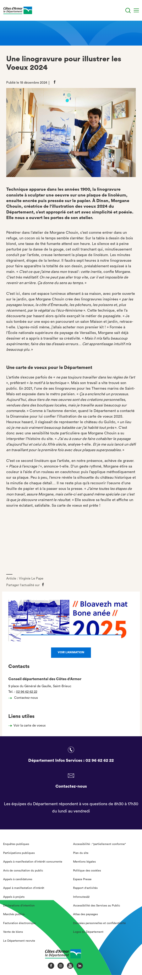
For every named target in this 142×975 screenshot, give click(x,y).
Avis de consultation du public (23, 870)
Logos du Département (88, 931)
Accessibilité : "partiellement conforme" (99, 844)
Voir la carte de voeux (29, 725)
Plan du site (80, 853)
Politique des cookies (87, 870)
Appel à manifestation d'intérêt (23, 888)
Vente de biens (13, 931)
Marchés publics (13, 914)
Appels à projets (13, 896)
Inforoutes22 (81, 896)
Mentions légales (84, 861)
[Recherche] (128, 10)
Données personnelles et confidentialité (99, 923)
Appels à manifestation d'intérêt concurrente (32, 861)
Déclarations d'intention (19, 905)
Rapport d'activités (85, 888)
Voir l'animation (71, 652)
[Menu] (136, 10)
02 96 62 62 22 (26, 691)
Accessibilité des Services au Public (96, 905)
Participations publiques (19, 853)
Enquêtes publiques (16, 844)
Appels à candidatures (17, 879)
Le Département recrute (19, 940)
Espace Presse (82, 879)
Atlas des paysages (85, 914)
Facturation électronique (19, 923)
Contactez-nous (24, 697)
